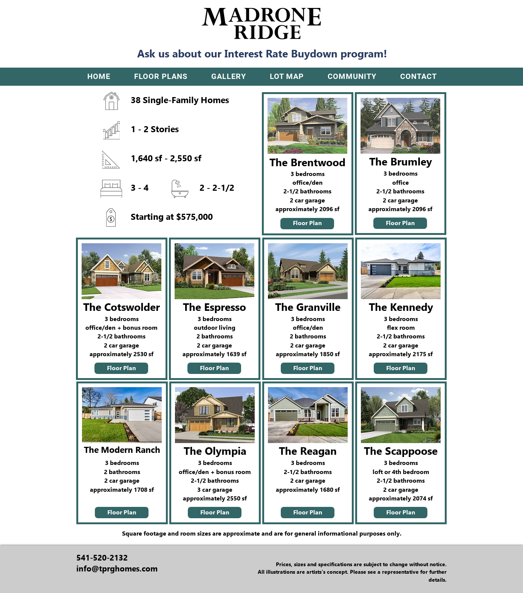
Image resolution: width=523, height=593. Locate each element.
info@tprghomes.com (117, 568)
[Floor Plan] (307, 223)
